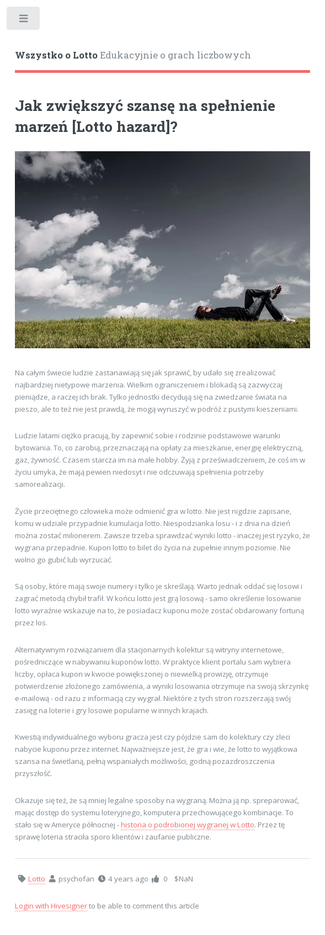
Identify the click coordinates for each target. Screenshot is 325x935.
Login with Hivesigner (51, 906)
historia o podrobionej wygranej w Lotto (187, 825)
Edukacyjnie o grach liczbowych (133, 55)
